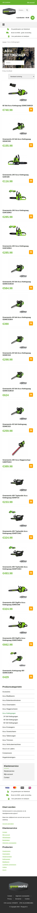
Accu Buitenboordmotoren (11, 700)
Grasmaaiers (6, 854)
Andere (4, 867)
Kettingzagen (6, 859)
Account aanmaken (8, 823)
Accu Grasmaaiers (8, 705)
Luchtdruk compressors (9, 864)
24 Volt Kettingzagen (10, 716)
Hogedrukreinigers (8, 757)
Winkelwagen (6, 837)
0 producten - (25, 18)
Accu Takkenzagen (9, 736)
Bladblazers (5, 862)
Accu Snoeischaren (9, 731)
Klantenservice (9, 771)
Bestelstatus (6, 840)
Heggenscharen (7, 856)
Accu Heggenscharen (10, 709)
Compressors (7, 753)
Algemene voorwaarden (9, 843)
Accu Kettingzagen (9, 713)
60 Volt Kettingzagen (10, 723)
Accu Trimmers (7, 740)
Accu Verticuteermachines (11, 744)
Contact (6, 777)
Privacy (9, 899)
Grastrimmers (6, 851)
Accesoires (6, 692)
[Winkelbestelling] (21, 76)
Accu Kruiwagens (8, 727)
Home (4, 42)
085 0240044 (6, 2)
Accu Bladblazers (8, 696)
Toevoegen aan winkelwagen (31, 110)
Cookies (27, 899)
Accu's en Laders (8, 749)
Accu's (4, 870)
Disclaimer (18, 899)
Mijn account (31, 2)
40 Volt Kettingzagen (10, 720)
